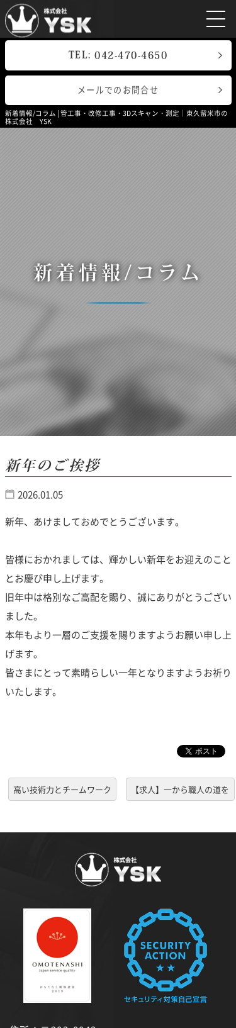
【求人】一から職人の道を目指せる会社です (180, 791)
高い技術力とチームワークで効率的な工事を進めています (62, 791)
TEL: (118, 55)
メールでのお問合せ (118, 90)
